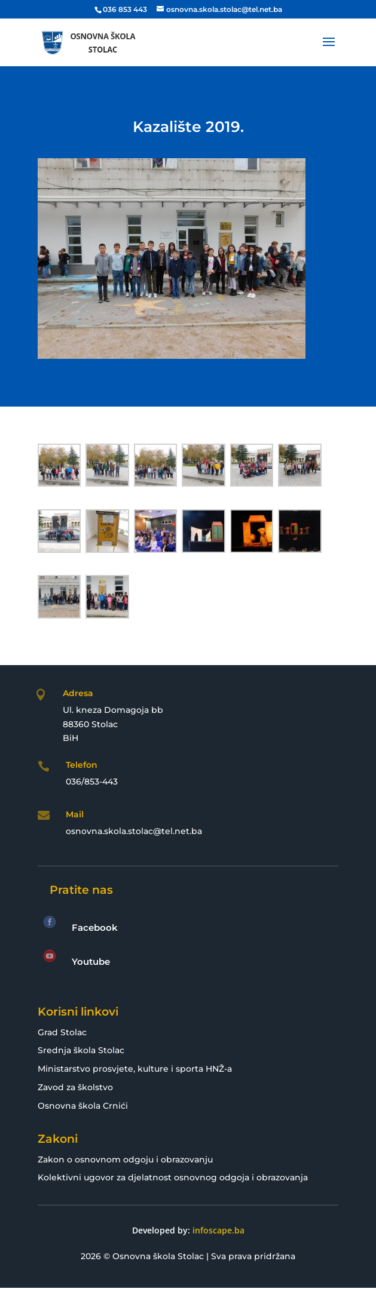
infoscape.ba (218, 1230)
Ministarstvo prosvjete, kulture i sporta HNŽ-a (135, 1068)
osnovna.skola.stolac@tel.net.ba (134, 831)
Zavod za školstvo (75, 1087)
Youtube (91, 961)
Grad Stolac (62, 1032)
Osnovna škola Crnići (83, 1105)
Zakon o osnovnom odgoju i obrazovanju (125, 1159)
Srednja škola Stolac (81, 1050)
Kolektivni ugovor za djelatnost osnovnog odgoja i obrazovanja (173, 1177)
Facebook (95, 927)
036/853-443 (92, 781)
